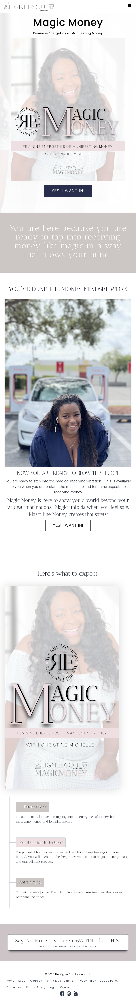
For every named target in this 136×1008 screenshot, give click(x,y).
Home (10, 981)
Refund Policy (35, 987)
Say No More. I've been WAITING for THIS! (68, 943)
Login (52, 987)
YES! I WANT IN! (68, 191)
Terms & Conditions (59, 981)
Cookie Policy (109, 981)
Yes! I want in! (68, 525)
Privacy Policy (86, 981)
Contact (66, 987)
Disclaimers (14, 987)
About (22, 981)
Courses (36, 981)
